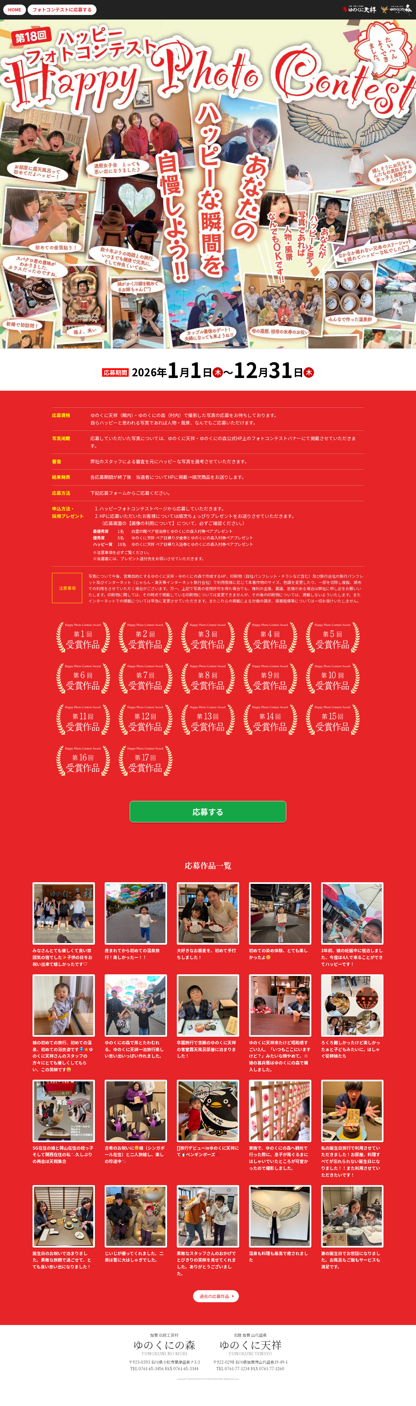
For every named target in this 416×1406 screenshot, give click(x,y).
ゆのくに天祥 (250, 1344)
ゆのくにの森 (164, 1344)
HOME (14, 9)
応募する (62, 9)
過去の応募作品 (214, 1296)
